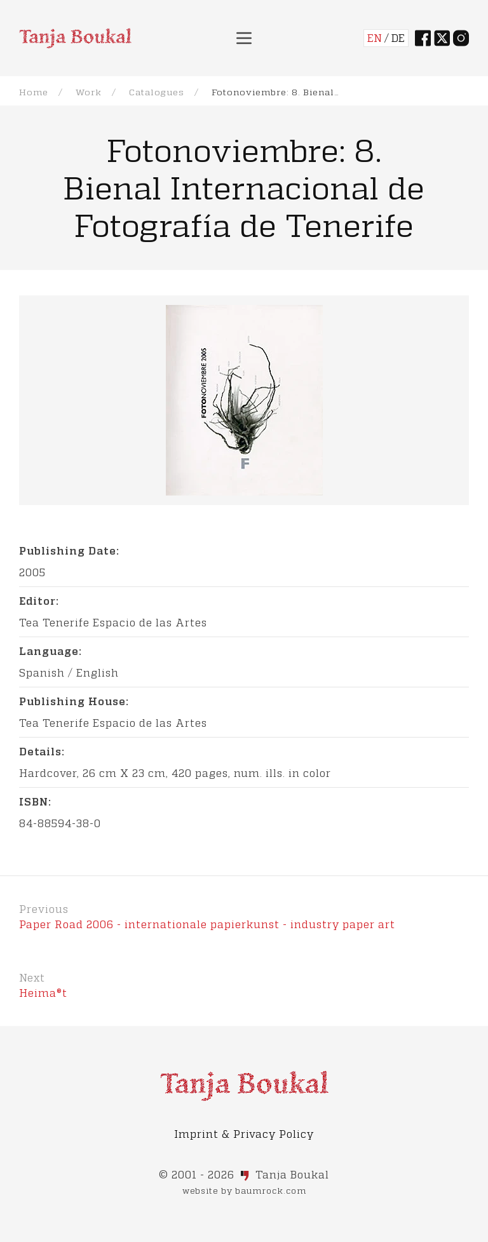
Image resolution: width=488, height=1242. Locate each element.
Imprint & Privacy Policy (244, 1134)
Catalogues (156, 91)
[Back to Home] (75, 38)
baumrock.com (270, 1190)
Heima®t (43, 993)
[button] (244, 38)
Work (89, 91)
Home (33, 91)
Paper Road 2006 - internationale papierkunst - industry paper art (207, 924)
